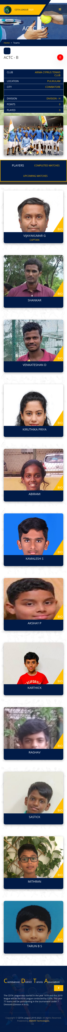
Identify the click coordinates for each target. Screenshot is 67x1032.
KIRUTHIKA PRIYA (35, 429)
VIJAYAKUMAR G (34, 236)
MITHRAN (34, 881)
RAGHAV (34, 752)
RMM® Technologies (39, 1020)
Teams (16, 42)
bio (60, 229)
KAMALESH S (34, 559)
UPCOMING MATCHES (35, 176)
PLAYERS (18, 165)
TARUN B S (34, 946)
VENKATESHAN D (34, 365)
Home (7, 42)
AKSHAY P (34, 623)
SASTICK (34, 817)
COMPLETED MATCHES (47, 165)
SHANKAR (34, 300)
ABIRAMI (35, 494)
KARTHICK (34, 688)
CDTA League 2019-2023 (29, 1017)
